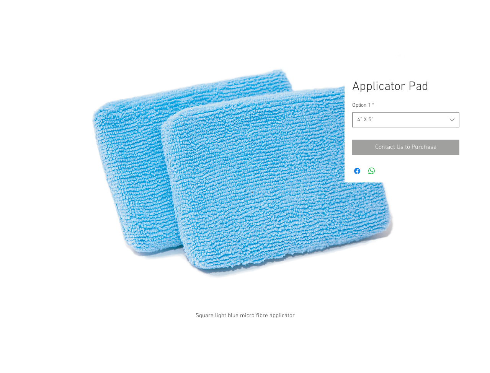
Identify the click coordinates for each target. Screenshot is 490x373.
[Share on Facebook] (357, 171)
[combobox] (405, 119)
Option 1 (363, 105)
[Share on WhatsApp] (371, 171)
